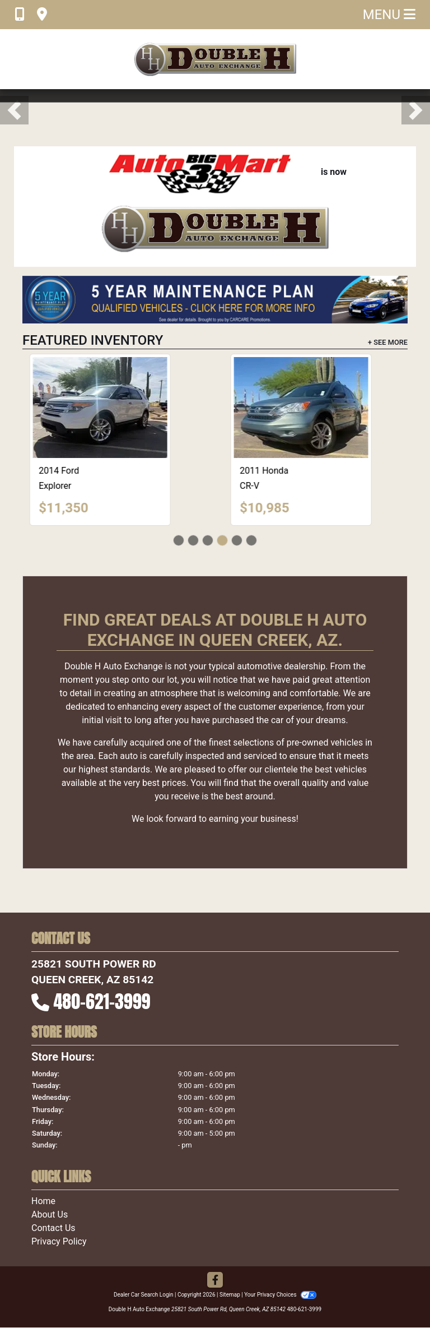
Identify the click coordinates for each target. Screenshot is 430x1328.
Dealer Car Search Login (144, 1295)
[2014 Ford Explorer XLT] (115, 407)
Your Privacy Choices (280, 1295)
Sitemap (229, 1295)
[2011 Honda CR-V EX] (316, 407)
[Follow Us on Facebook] (215, 1280)
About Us (49, 1214)
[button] (14, 110)
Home (43, 1201)
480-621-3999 (102, 1001)
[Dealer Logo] (215, 59)
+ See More (388, 342)
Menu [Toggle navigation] (389, 14)
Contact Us (53, 1228)
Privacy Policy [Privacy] (59, 1241)
